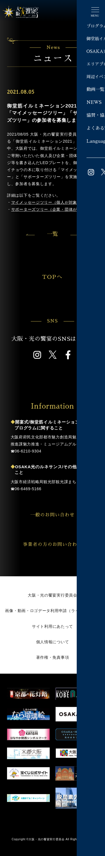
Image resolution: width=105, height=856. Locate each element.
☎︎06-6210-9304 (26, 451)
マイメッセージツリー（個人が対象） (46, 202)
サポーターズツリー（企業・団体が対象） (50, 209)
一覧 (52, 234)
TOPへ (64, 277)
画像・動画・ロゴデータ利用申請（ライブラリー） (52, 610)
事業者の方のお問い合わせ (58, 544)
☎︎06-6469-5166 (26, 489)
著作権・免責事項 (52, 657)
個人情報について (52, 642)
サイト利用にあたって (52, 626)
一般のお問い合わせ (62, 515)
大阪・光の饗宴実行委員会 (52, 595)
